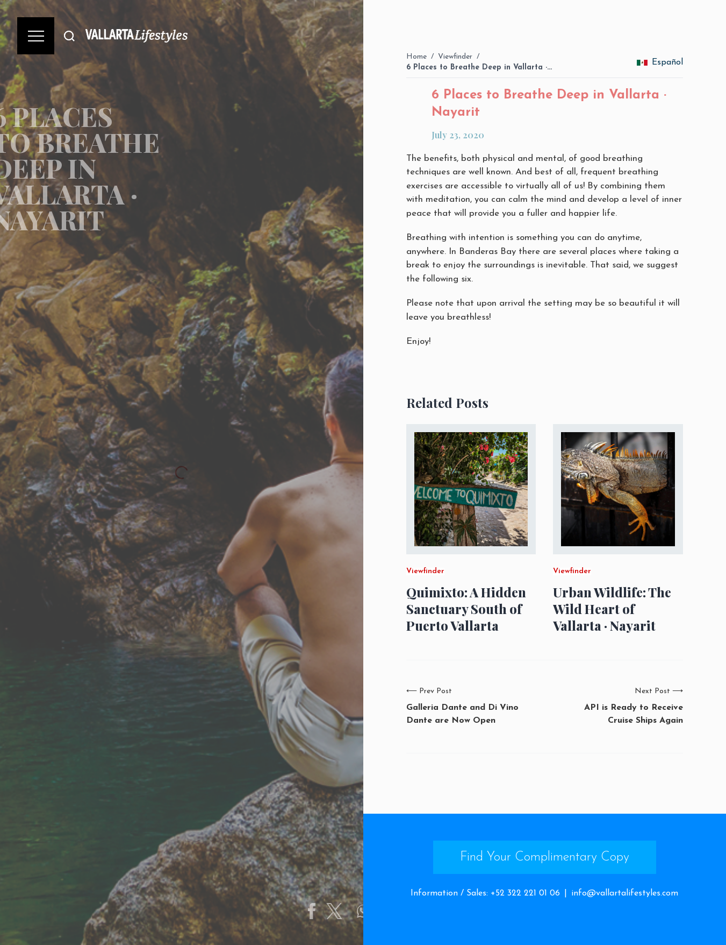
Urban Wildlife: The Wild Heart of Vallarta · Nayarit (612, 609)
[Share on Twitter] (342, 911)
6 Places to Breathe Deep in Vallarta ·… (479, 68)
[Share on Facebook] (320, 911)
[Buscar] (69, 35)
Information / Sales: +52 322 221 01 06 (485, 893)
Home (416, 57)
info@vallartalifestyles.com (624, 893)
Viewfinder (455, 57)
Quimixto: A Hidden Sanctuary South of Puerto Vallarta (466, 609)
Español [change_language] (660, 62)
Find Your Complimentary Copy (544, 857)
